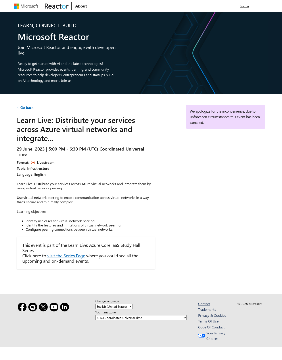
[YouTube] (55, 308)
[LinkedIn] (65, 308)
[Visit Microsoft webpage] (27, 6)
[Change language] (113, 306)
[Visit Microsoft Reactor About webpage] (81, 6)
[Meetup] (33, 308)
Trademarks (207, 309)
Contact (204, 303)
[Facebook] (23, 308)
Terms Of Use (208, 321)
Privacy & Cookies (212, 315)
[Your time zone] (141, 317)
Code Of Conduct (211, 327)
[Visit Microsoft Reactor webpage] (56, 6)
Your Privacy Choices (211, 336)
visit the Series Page (66, 255)
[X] (44, 308)
